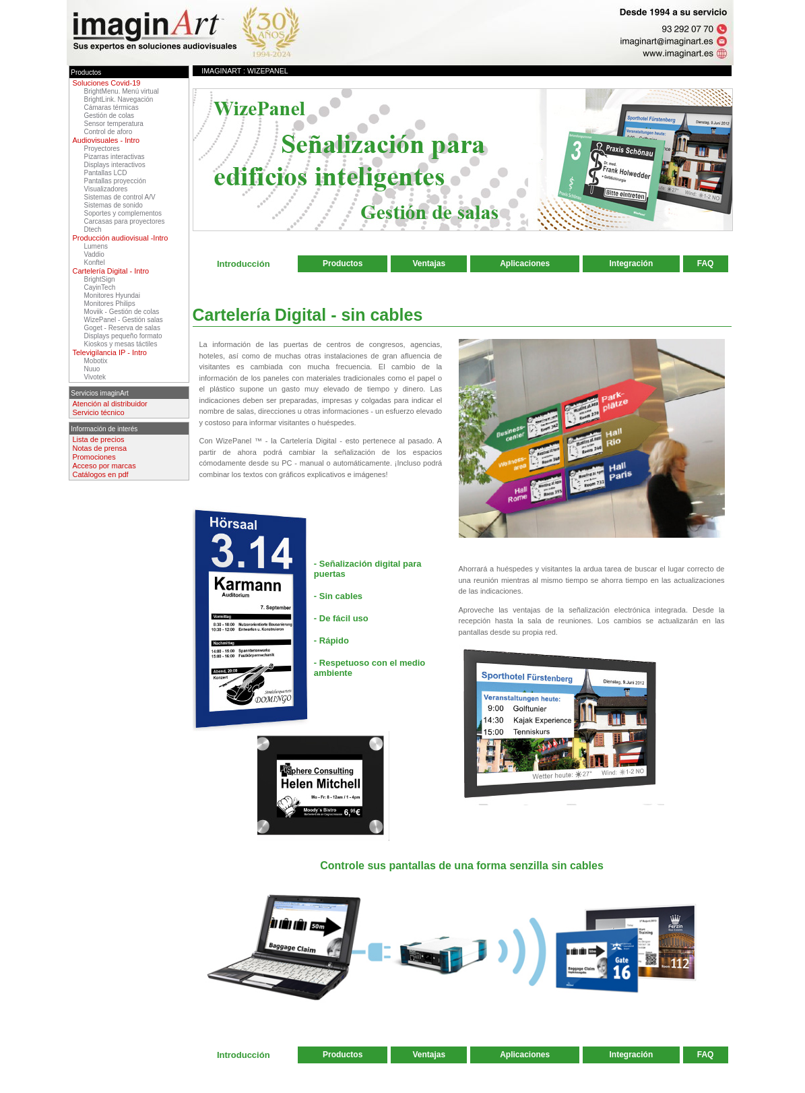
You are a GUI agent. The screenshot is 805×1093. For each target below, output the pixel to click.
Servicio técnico (99, 412)
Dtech (93, 229)
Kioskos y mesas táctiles (121, 344)
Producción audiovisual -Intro (120, 238)
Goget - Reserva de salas (122, 328)
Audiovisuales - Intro (106, 140)
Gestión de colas (109, 115)
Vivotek (95, 377)
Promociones (94, 457)
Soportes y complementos (123, 213)
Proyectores (102, 148)
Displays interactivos (115, 164)
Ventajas (429, 263)
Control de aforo (108, 131)
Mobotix (96, 361)
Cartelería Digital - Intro (111, 271)
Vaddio (94, 254)
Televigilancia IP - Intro (110, 352)
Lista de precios (99, 439)
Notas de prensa (100, 448)
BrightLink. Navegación (119, 99)
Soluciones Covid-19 (107, 83)
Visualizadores (106, 189)
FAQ (705, 263)
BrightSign (99, 279)
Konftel (94, 262)
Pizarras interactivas (114, 156)
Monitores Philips (109, 303)
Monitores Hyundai (112, 295)
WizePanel (267, 71)
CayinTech (100, 287)
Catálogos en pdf (101, 474)
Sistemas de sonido (113, 205)
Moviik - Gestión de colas (122, 311)
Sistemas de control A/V (120, 197)
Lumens (96, 246)
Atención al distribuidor (110, 404)
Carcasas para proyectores (124, 221)
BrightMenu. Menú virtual (121, 91)
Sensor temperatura (113, 123)
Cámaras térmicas (111, 107)
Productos (342, 263)
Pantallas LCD (105, 173)
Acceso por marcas (104, 466)
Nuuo (92, 369)
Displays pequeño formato (123, 336)
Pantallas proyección (115, 181)
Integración (631, 263)
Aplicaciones (525, 263)
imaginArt (221, 71)
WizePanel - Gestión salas (123, 319)
